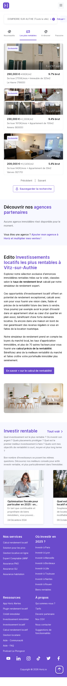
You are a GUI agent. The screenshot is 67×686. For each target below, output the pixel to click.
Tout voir (55, 431)
